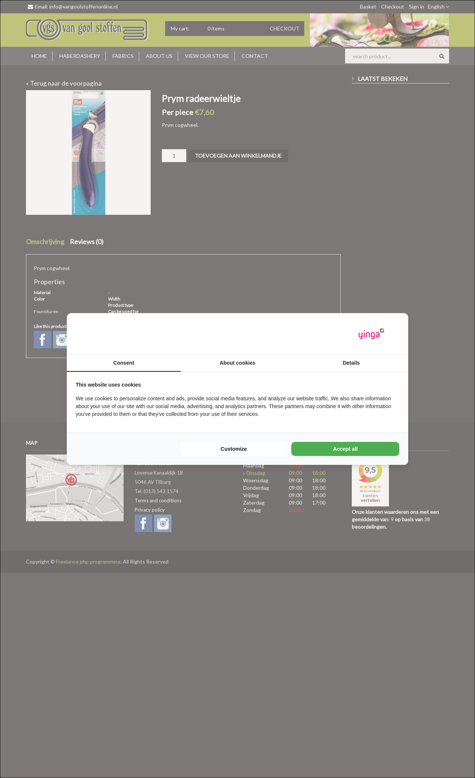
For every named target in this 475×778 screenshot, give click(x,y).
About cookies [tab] (237, 363)
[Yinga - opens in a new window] (371, 333)
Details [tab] (351, 363)
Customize (234, 449)
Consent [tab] (123, 363)
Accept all (345, 449)
